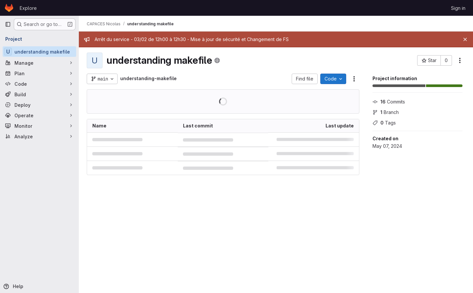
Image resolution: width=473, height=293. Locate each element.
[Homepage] (9, 8)
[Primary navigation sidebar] (8, 24)
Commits (388, 101)
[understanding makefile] (39, 51)
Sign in (458, 8)
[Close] (465, 39)
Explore (28, 8)
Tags (384, 122)
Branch (385, 112)
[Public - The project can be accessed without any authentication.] (217, 60)
